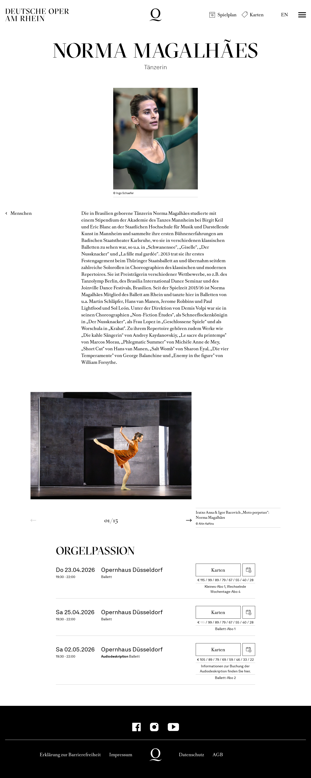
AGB (218, 755)
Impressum (120, 755)
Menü (302, 14)
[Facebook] (136, 727)
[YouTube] (173, 727)
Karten (257, 15)
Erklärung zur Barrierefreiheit (70, 755)
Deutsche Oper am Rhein (37, 14)
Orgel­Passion (95, 550)
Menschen (21, 213)
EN (284, 15)
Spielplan (227, 15)
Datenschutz (191, 755)
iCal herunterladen (248, 570)
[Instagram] (154, 727)
